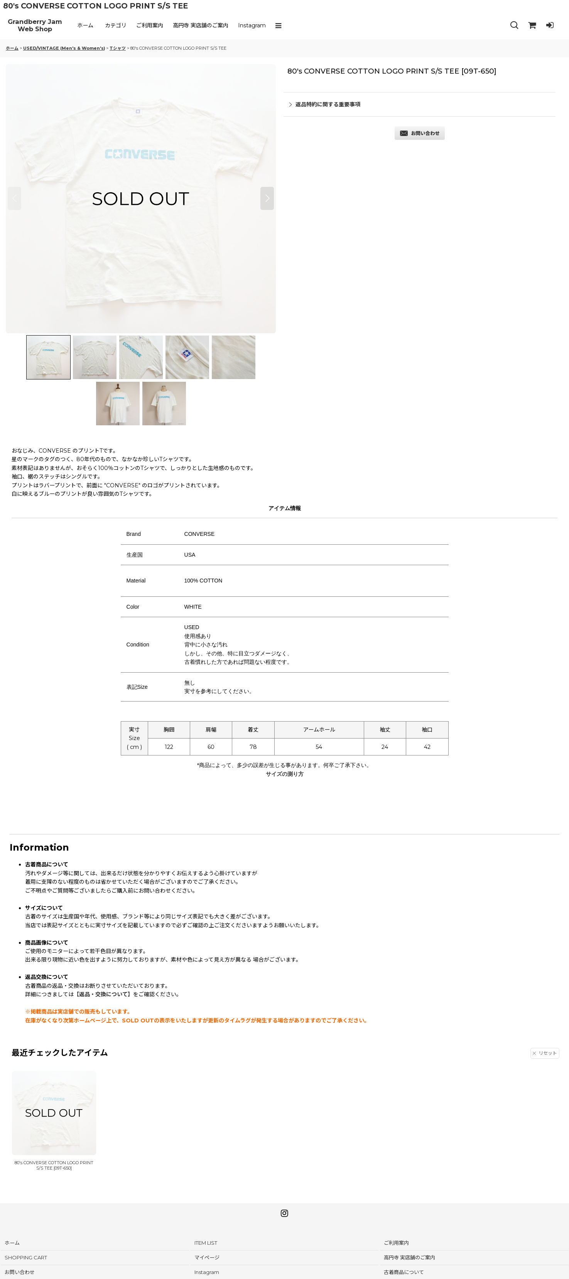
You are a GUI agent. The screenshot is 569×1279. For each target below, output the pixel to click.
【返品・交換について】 (103, 994)
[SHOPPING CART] (532, 25)
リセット (545, 1053)
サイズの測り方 (285, 774)
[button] (280, 25)
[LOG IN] (550, 25)
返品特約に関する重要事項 (324, 104)
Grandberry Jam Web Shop (35, 25)
